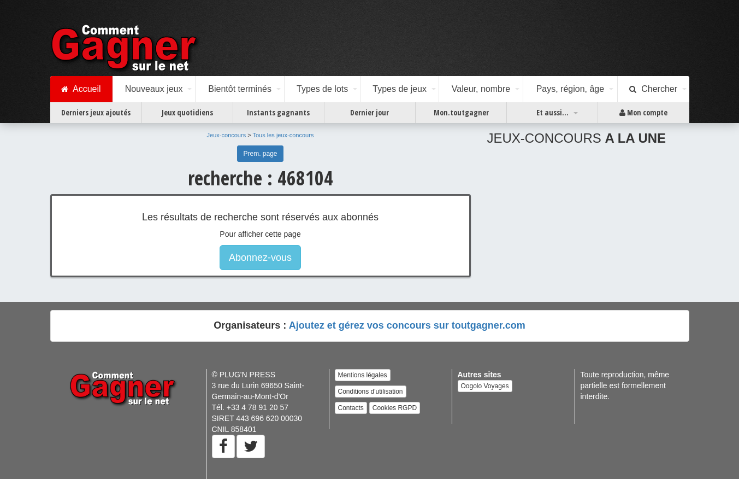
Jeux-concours (226, 135)
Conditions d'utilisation (370, 391)
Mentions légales (362, 375)
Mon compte (643, 112)
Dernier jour (369, 112)
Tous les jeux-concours (283, 135)
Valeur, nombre (481, 89)
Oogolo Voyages (485, 386)
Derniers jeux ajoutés (96, 112)
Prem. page (260, 153)
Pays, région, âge (570, 89)
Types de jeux (400, 89)
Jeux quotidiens (187, 112)
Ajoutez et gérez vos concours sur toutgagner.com (407, 325)
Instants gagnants (278, 112)
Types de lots (322, 89)
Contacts (351, 408)
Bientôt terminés (239, 89)
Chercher (653, 89)
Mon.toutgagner (461, 112)
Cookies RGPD (395, 408)
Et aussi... (552, 112)
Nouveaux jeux (154, 89)
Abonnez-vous (260, 257)
